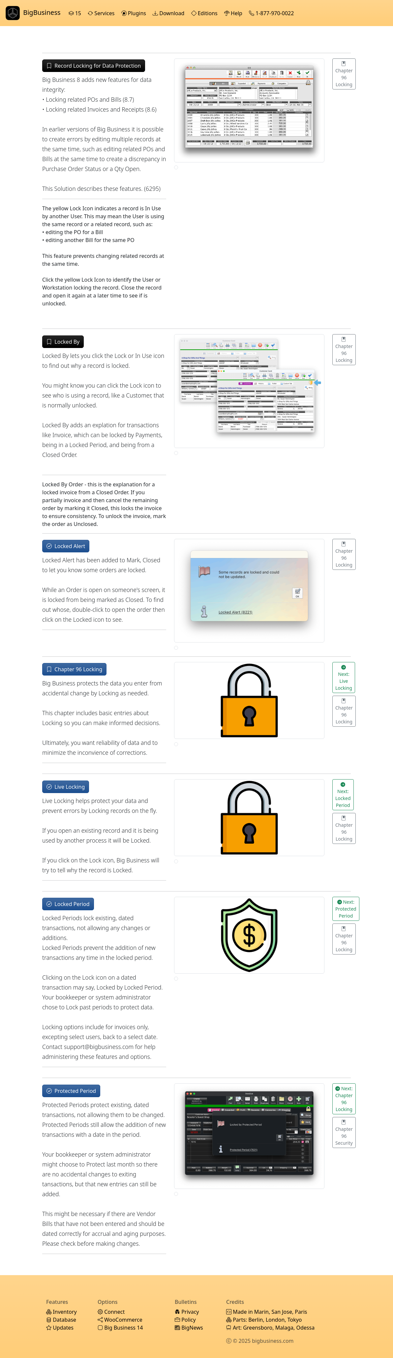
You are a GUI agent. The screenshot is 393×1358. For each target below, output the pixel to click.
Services (102, 13)
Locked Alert (65, 546)
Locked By (62, 341)
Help (234, 13)
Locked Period (68, 904)
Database (61, 1319)
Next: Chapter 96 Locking (344, 1098)
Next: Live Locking (343, 677)
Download (169, 13)
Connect (111, 1311)
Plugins (134, 13)
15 (76, 13)
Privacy (187, 1311)
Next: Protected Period (345, 909)
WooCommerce (120, 1319)
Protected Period (71, 1091)
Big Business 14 (120, 1327)
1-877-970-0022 (272, 13)
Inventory (61, 1311)
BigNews (189, 1327)
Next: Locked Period (343, 794)
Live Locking (65, 786)
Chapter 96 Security (344, 1132)
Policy (185, 1319)
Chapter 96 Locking (344, 73)
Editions (205, 13)
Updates (60, 1327)
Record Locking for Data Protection (93, 65)
